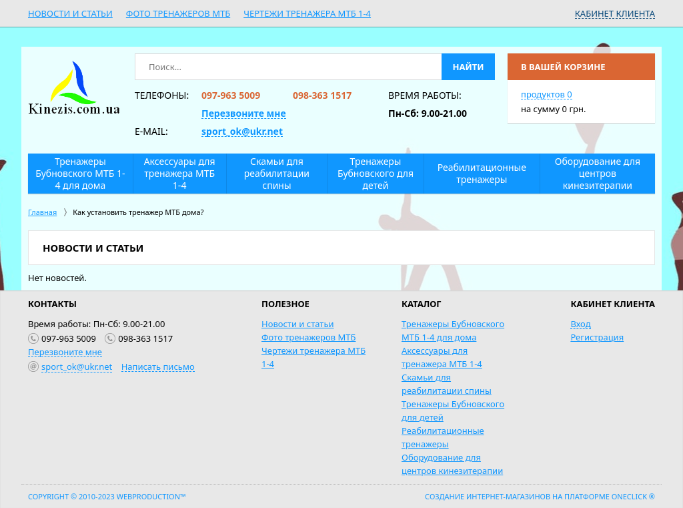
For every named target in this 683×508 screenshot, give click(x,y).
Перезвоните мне (243, 113)
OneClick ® (633, 496)
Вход (580, 324)
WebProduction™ (151, 496)
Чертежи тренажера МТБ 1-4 (307, 13)
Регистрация (597, 337)
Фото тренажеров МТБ (178, 13)
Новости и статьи (70, 13)
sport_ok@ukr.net (242, 131)
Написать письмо (158, 366)
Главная (42, 212)
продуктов (546, 94)
